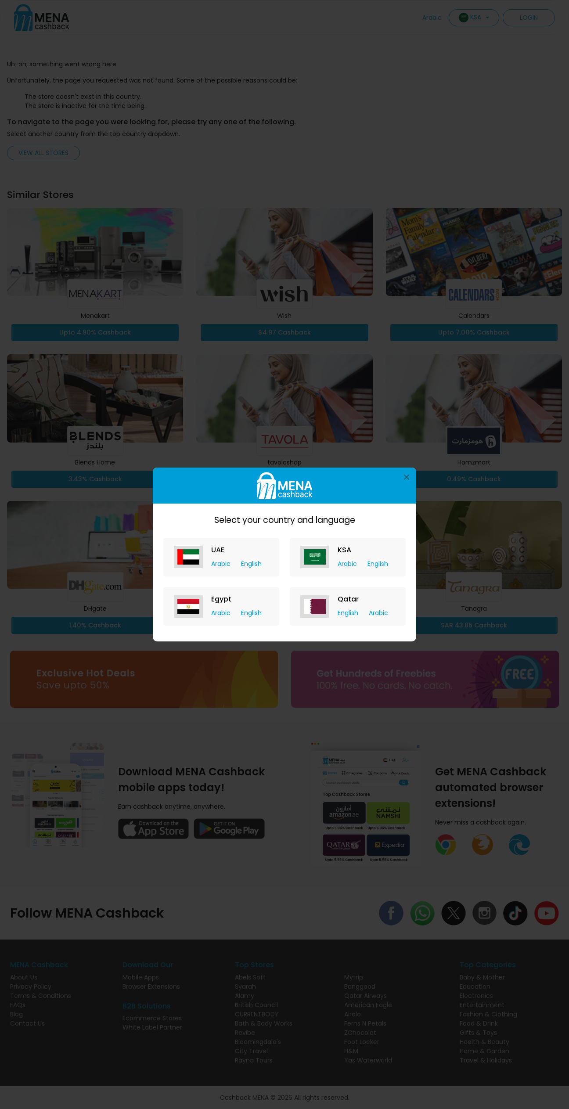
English (251, 563)
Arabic (221, 563)
